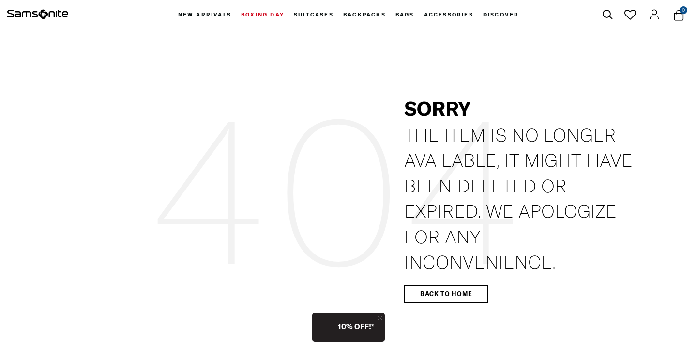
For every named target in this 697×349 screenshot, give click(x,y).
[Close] (380, 317)
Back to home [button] (446, 294)
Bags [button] (404, 14)
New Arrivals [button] (204, 14)
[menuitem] (204, 14)
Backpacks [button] (364, 14)
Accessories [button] (448, 14)
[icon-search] (607, 14)
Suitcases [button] (313, 14)
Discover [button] (501, 14)
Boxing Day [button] (262, 14)
